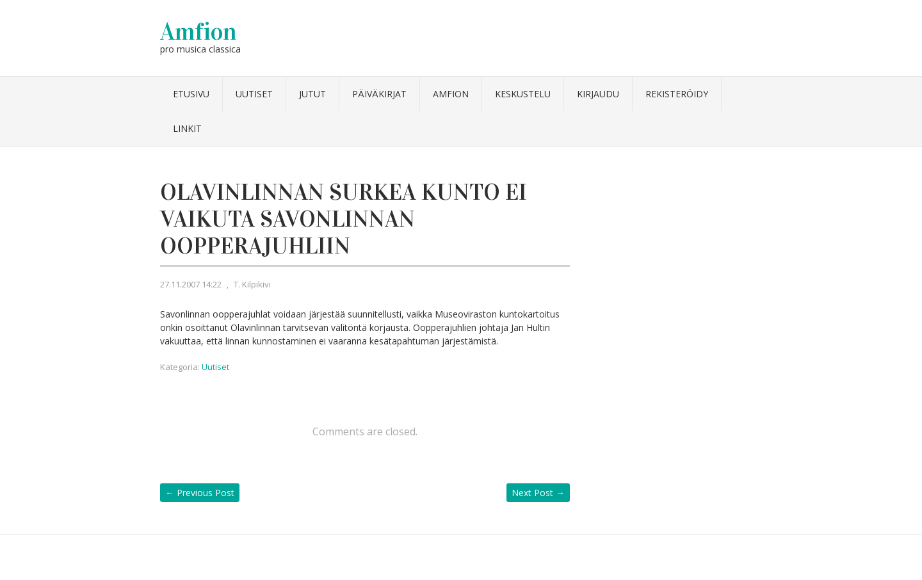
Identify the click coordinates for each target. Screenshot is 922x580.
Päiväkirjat (379, 94)
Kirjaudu (598, 94)
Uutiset (254, 94)
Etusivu (191, 94)
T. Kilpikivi (252, 284)
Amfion (198, 31)
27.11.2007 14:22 (191, 284)
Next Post (538, 493)
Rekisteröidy (676, 94)
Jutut (312, 94)
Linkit (187, 128)
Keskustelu (523, 94)
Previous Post (199, 493)
